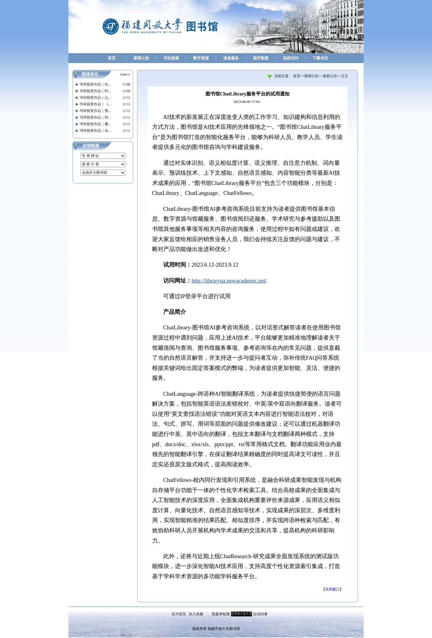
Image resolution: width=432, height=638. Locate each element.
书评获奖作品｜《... (95, 104)
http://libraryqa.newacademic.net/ (229, 280)
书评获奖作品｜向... (95, 84)
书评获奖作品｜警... (95, 111)
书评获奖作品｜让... (95, 97)
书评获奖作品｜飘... (95, 124)
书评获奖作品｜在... (95, 131)
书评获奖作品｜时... (95, 91)
